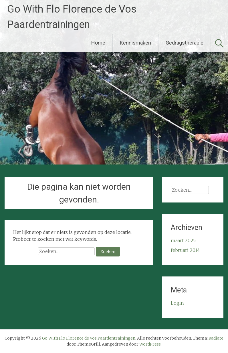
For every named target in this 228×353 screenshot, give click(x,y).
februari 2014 (185, 250)
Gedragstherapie (184, 43)
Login (177, 303)
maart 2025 (183, 240)
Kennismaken (135, 43)
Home (98, 43)
